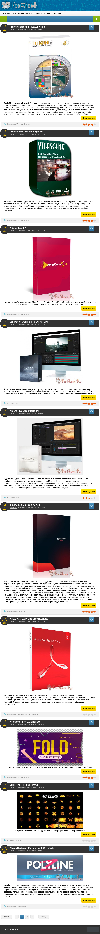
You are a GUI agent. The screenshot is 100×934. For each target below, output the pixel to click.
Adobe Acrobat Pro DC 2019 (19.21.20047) (30, 619)
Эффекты (17, 403)
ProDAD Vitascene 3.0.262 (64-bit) (26, 132)
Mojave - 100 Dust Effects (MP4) (25, 411)
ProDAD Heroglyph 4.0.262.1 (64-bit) (28, 27)
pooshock (13, 29)
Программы (11, 124)
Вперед (43, 917)
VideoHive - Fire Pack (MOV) (24, 785)
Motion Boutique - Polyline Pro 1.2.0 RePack (32, 848)
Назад (6, 917)
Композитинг (21, 906)
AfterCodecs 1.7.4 (18, 228)
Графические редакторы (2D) (27, 714)
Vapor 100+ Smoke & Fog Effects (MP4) (29, 322)
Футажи (10, 403)
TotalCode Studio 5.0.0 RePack (25, 505)
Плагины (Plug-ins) (23, 124)
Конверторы (21, 611)
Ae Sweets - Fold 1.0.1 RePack (25, 722)
